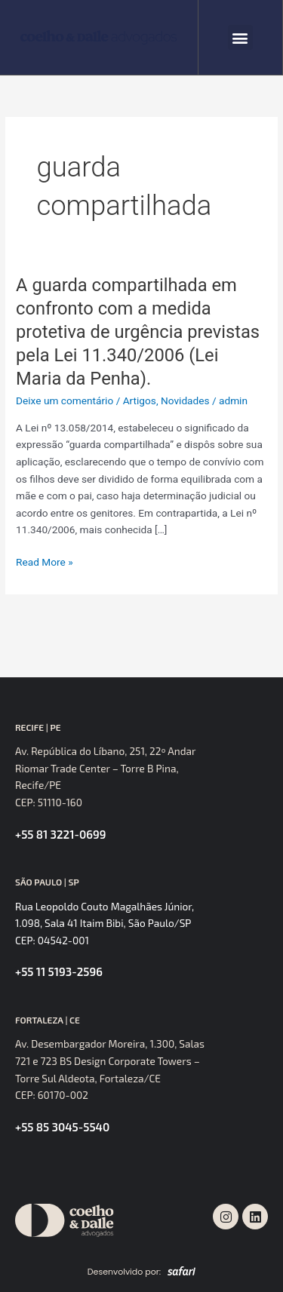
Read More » (44, 562)
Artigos (139, 400)
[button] (240, 37)
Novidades (185, 400)
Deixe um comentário (64, 400)
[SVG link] (98, 37)
